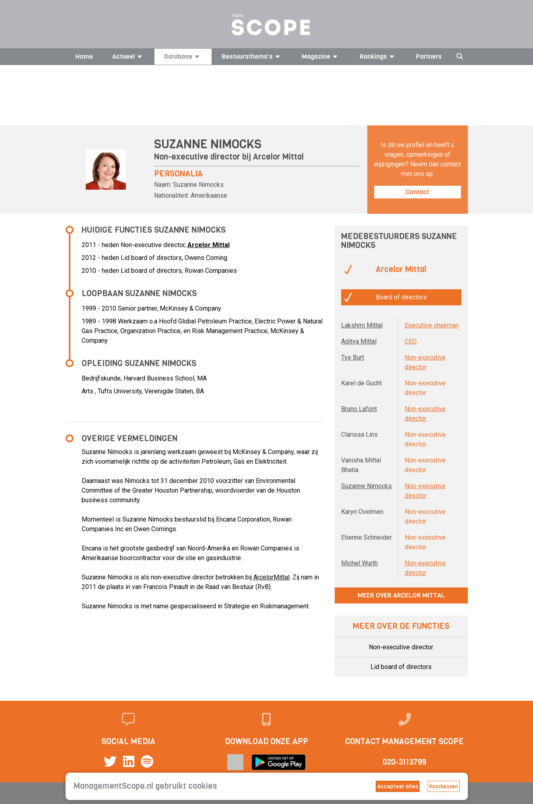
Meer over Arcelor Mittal (401, 595)
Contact (417, 192)
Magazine (321, 56)
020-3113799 (404, 762)
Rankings (378, 56)
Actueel (128, 56)
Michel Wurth (359, 563)
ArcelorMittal (271, 577)
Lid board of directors (401, 667)
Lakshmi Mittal (362, 325)
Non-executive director (401, 647)
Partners (429, 56)
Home (84, 56)
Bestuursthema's (252, 56)
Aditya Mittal (359, 341)
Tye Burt (352, 357)
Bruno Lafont (359, 409)
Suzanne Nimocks (366, 486)
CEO (411, 341)
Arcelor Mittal (278, 156)
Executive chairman (432, 325)
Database (183, 56)
